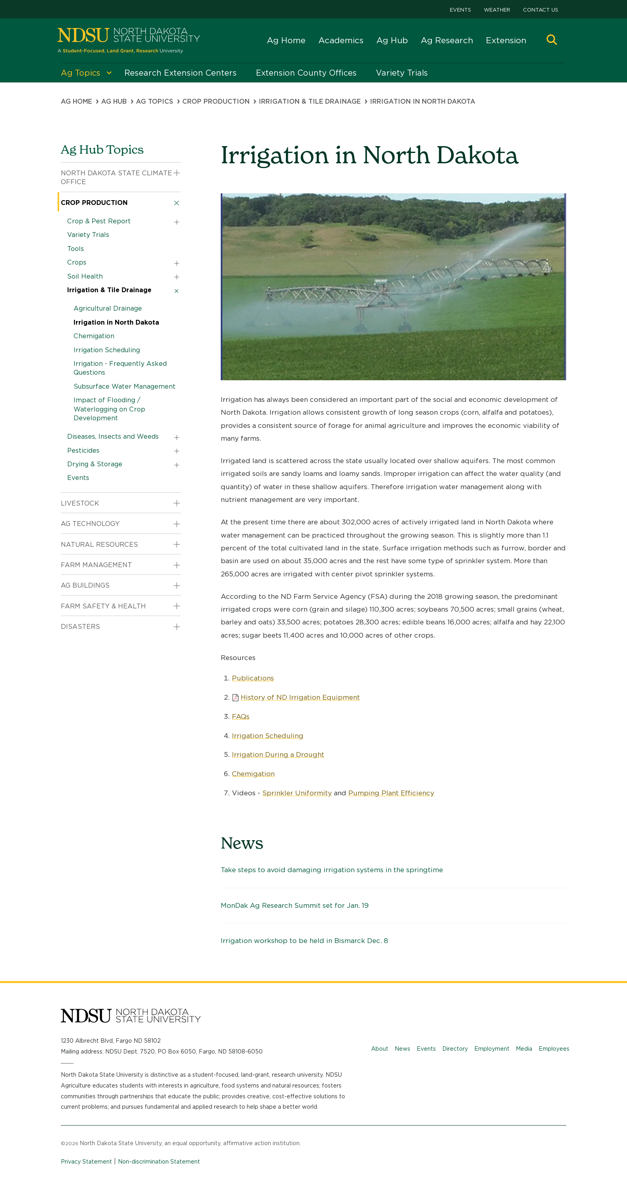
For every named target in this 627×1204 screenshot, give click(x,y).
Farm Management (96, 565)
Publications (253, 678)
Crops (76, 262)
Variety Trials (88, 235)
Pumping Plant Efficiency (391, 793)
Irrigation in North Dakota (116, 322)
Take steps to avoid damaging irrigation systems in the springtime (332, 870)
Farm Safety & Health (103, 606)
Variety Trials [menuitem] (402, 73)
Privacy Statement (86, 1161)
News (402, 1048)
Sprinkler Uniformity (297, 793)
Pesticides (83, 450)
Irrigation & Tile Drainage (310, 101)
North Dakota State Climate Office (116, 177)
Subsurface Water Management (125, 386)
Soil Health (85, 276)
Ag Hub (392, 40)
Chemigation (253, 774)
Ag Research (447, 40)
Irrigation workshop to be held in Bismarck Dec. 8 (304, 941)
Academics (340, 40)
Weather (497, 10)
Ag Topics (154, 101)
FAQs (241, 716)
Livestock (80, 503)
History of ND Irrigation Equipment (300, 697)
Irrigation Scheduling (268, 736)
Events (460, 10)
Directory (455, 1048)
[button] (552, 40)
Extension (506, 40)
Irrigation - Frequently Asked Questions (120, 368)
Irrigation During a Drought (278, 754)
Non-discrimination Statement (159, 1161)
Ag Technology (90, 524)
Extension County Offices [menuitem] (306, 73)
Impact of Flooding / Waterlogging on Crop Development (109, 409)
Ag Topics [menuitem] (80, 73)
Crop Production (216, 101)
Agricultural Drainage (108, 308)
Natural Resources (99, 544)
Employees (554, 1048)
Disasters (80, 626)
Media (524, 1048)
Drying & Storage (94, 464)
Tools (75, 249)
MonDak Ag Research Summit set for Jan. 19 (295, 905)
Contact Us (540, 10)
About (379, 1048)
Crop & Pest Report (99, 221)
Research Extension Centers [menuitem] (180, 73)
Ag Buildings (85, 585)
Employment (491, 1048)
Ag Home (286, 40)
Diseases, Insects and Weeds (113, 436)
